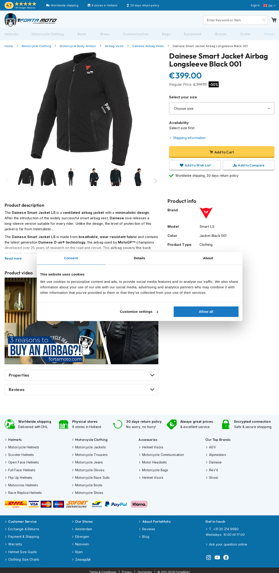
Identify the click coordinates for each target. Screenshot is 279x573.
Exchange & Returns (23, 527)
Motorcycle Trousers (91, 456)
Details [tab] (139, 258)
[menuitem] (11, 36)
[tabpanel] (26, 183)
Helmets (14, 441)
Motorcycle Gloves (89, 470)
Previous (7, 183)
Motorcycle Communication (163, 456)
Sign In (255, 5)
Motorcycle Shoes (89, 492)
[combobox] (233, 21)
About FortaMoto (156, 520)
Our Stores (84, 520)
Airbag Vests (114, 48)
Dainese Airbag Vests (148, 48)
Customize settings (139, 311)
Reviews (17, 392)
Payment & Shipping (23, 535)
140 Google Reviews (25, 7)
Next (155, 183)
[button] (269, 5)
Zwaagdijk (83, 557)
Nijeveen (82, 542)
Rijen (79, 549)
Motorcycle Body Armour (78, 48)
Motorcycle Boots (88, 485)
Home (9, 48)
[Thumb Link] (71, 183)
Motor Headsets (154, 463)
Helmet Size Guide (22, 549)
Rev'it (213, 470)
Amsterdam (83, 527)
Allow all (206, 311)
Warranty (15, 542)
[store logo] (33, 21)
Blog (145, 535)
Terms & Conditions (103, 568)
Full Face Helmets (21, 470)
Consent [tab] (71, 258)
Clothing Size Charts (23, 557)
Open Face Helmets (23, 463)
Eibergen (82, 535)
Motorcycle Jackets (90, 448)
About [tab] (208, 258)
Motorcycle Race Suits (92, 478)
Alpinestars (217, 456)
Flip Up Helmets (20, 478)
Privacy (127, 568)
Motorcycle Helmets (23, 448)
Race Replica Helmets (25, 492)
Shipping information (189, 140)
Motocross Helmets (23, 485)
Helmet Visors (152, 448)
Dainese (215, 463)
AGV (212, 448)
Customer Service (22, 520)
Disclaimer (145, 568)
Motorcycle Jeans (89, 463)
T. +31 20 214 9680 (224, 527)
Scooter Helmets (21, 456)
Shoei (213, 478)
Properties (19, 377)
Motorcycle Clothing (36, 48)
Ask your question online (228, 542)
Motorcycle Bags (155, 470)
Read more (13, 260)
